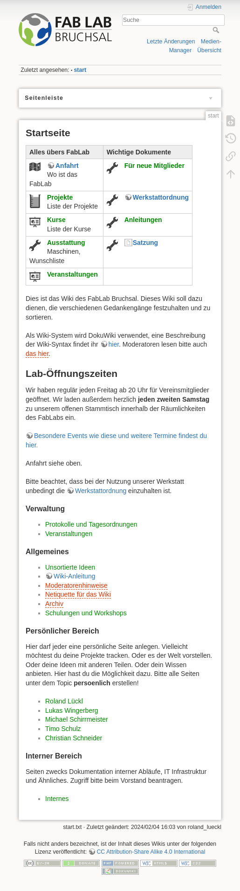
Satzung (145, 242)
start (80, 70)
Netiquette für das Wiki (78, 594)
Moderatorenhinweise (76, 585)
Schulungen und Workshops (86, 613)
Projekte (60, 197)
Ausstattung (66, 242)
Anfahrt (67, 165)
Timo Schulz (63, 728)
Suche (217, 30)
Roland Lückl (64, 701)
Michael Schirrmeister (76, 719)
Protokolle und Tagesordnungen (91, 524)
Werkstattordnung (161, 197)
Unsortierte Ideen (70, 567)
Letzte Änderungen (171, 41)
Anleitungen (143, 219)
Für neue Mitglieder (154, 165)
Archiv (54, 603)
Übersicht (209, 50)
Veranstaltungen (72, 274)
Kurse (56, 219)
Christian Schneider (73, 738)
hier (114, 344)
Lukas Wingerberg (71, 710)
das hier (37, 353)
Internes (57, 798)
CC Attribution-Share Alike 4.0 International (150, 852)
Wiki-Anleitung (74, 576)
